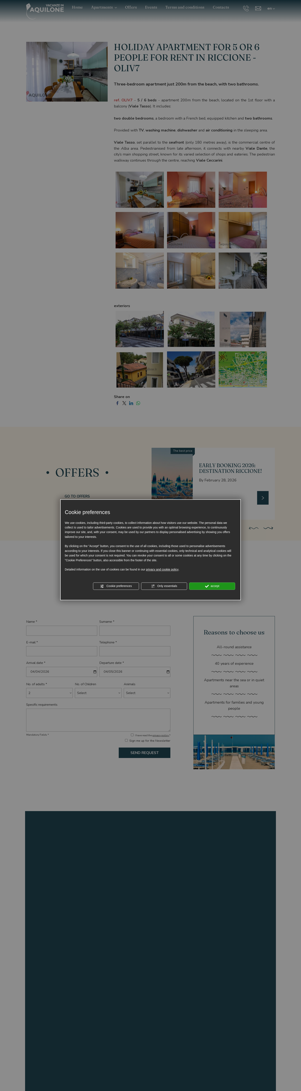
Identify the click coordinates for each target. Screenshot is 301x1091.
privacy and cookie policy (162, 569)
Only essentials (164, 586)
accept (212, 586)
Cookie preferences (116, 586)
